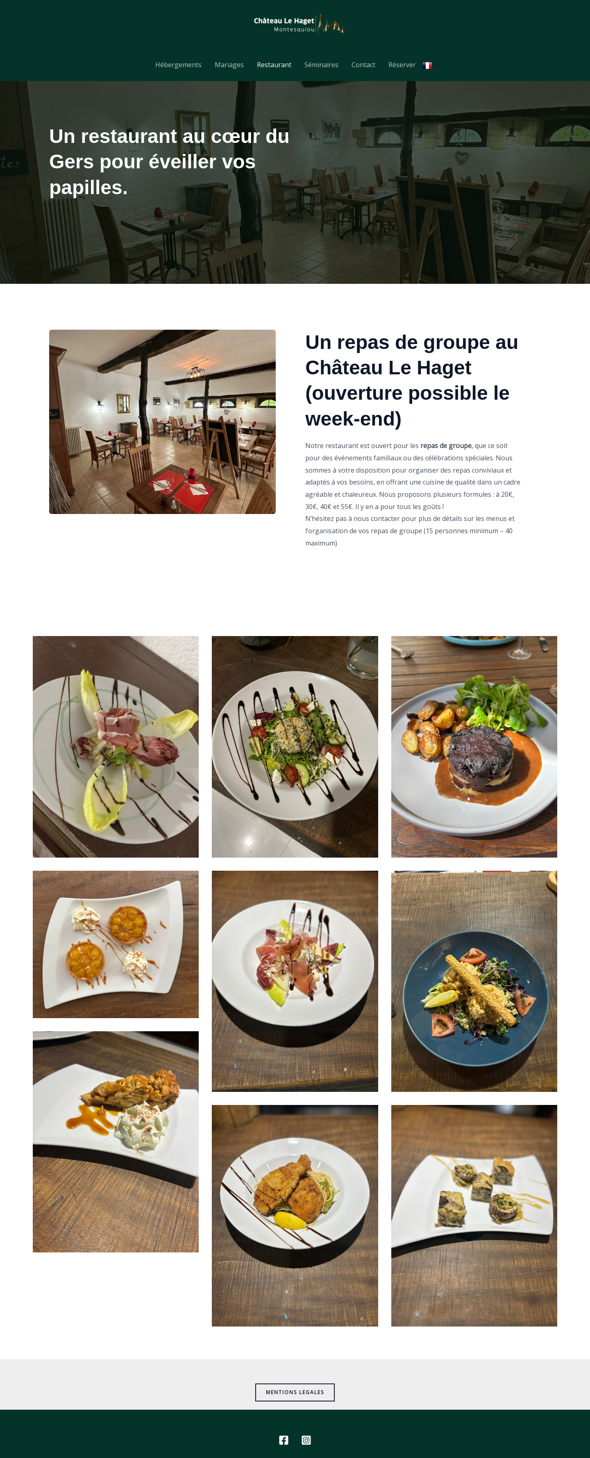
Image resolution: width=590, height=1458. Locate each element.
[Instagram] (306, 1440)
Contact (363, 64)
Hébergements (178, 64)
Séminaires (321, 64)
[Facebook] (284, 1440)
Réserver (402, 64)
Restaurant (274, 64)
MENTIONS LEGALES (295, 1392)
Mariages (229, 64)
